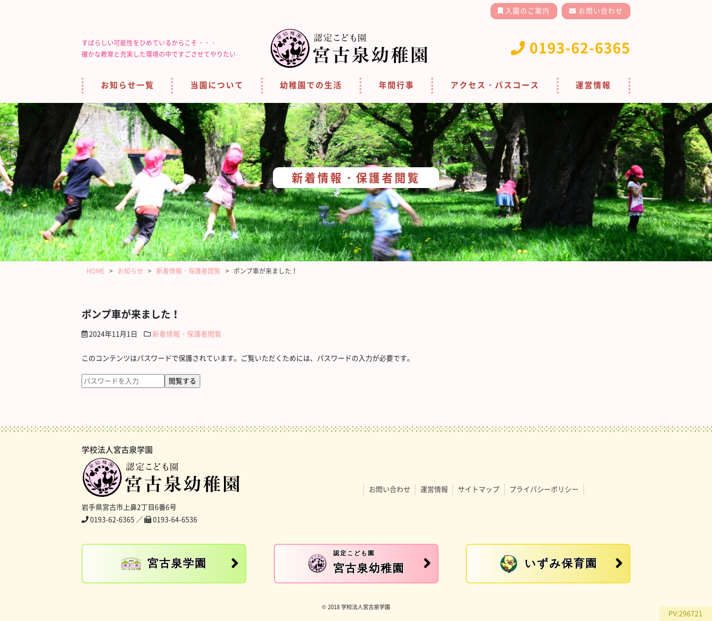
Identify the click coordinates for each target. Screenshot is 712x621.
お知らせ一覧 (127, 85)
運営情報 (593, 85)
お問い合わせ (600, 10)
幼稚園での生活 (311, 85)
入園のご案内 (526, 10)
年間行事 (396, 85)
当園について (217, 85)
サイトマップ (478, 489)
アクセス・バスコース (494, 85)
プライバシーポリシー (543, 489)
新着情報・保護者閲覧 (187, 334)
